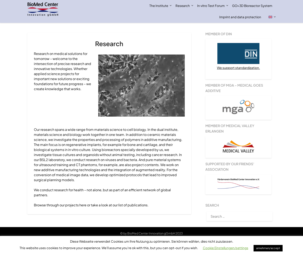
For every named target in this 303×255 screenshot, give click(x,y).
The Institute (158, 6)
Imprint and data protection (240, 17)
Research (182, 6)
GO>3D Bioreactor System (252, 6)
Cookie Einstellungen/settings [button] (225, 248)
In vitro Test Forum (211, 6)
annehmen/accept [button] (268, 248)
